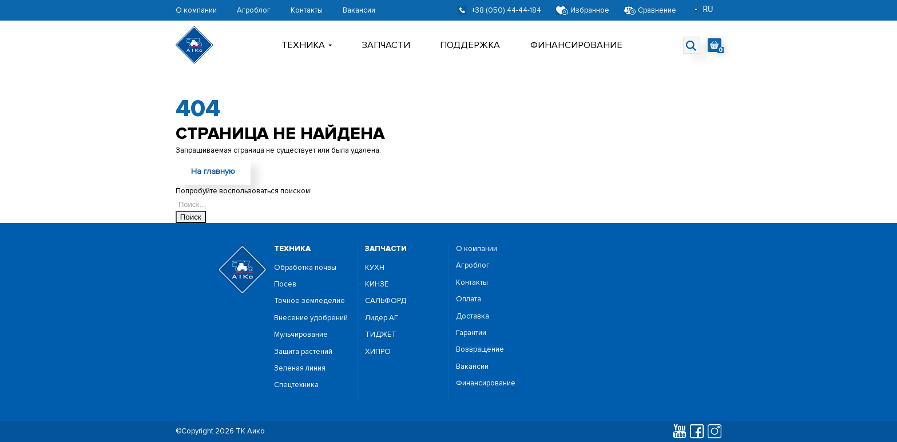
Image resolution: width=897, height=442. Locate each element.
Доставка (472, 316)
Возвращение (480, 349)
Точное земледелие (309, 301)
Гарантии (471, 333)
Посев (285, 284)
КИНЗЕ (376, 284)
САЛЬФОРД (385, 301)
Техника (306, 45)
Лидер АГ (381, 318)
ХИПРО (378, 352)
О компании (196, 10)
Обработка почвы (305, 268)
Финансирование (576, 45)
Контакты (307, 10)
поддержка (470, 45)
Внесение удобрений (311, 318)
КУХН (374, 268)
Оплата (468, 299)
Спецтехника (296, 385)
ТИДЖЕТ (380, 335)
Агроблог (254, 10)
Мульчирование (301, 335)
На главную (213, 171)
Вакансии (359, 10)
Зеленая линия (300, 368)
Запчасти (386, 45)
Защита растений (303, 352)
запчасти (386, 248)
